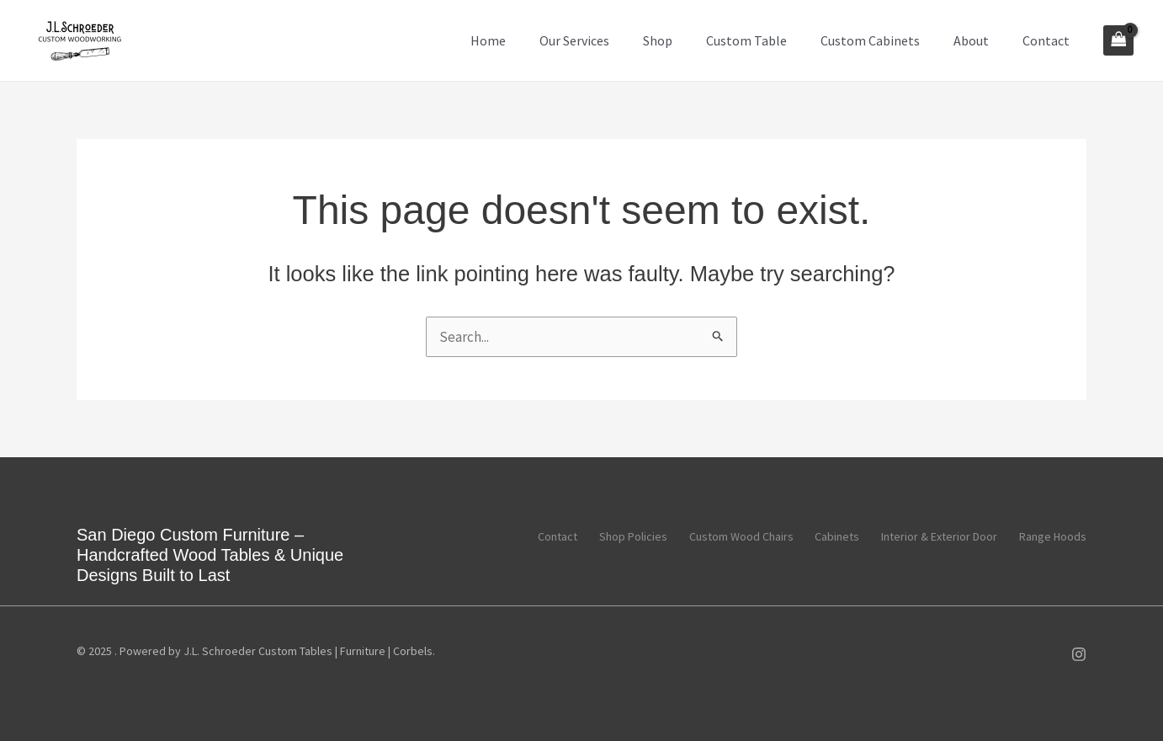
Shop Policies (616, 535)
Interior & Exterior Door (935, 535)
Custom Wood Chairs (728, 535)
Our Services (574, 40)
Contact (1046, 40)
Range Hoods (1052, 535)
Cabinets (828, 535)
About (971, 40)
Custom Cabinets (870, 40)
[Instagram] (1078, 654)
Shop (657, 40)
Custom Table (746, 40)
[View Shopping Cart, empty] (1118, 40)
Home (488, 40)
